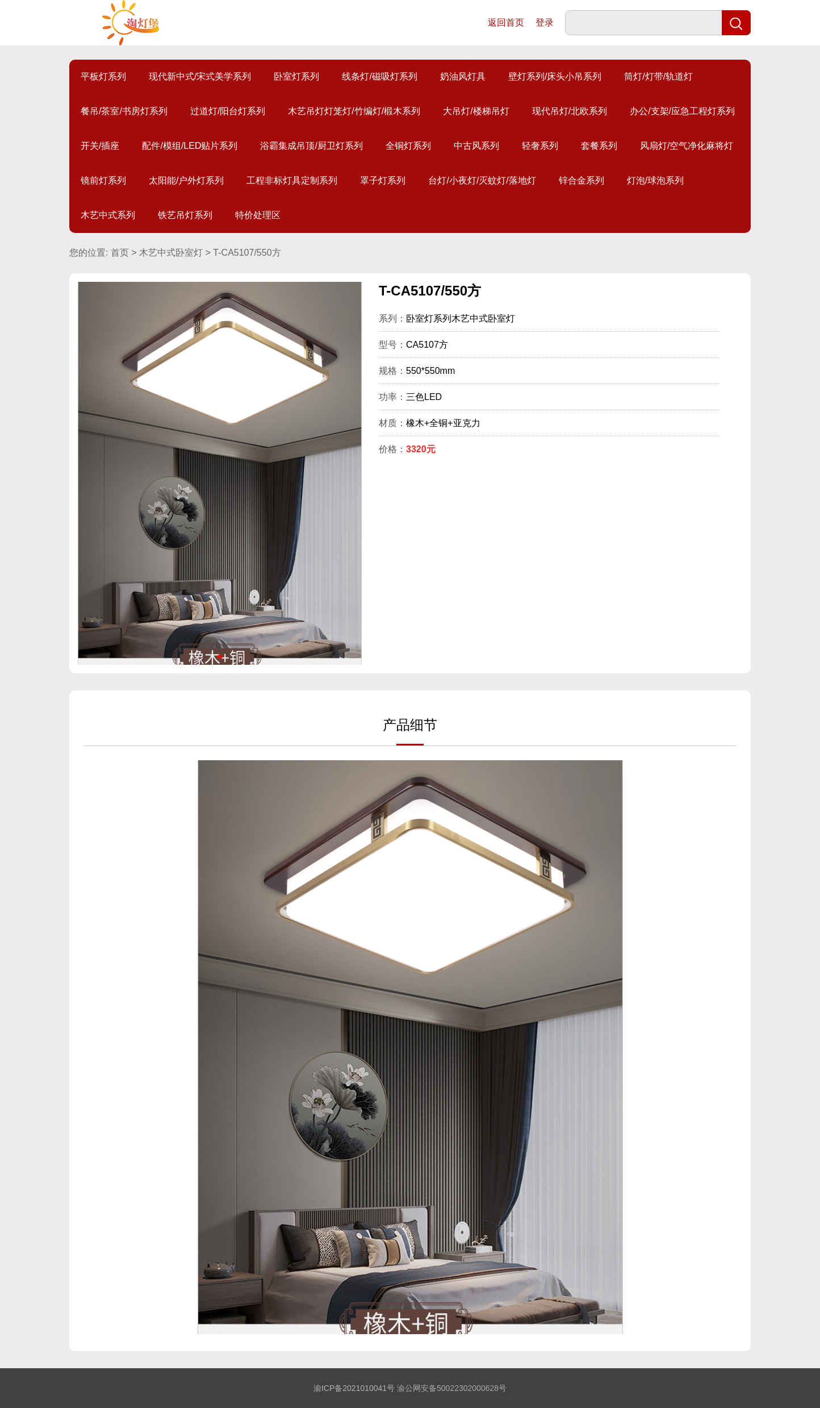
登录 (544, 22)
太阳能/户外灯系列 (186, 180)
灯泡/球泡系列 (655, 180)
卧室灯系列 (296, 76)
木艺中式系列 (108, 215)
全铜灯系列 (408, 146)
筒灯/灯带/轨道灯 (658, 76)
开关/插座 (100, 146)
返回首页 (506, 22)
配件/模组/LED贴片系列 (189, 146)
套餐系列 (599, 146)
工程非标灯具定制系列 (291, 180)
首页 (120, 252)
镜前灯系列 (103, 180)
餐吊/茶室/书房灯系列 (124, 111)
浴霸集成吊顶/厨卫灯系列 (311, 146)
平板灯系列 (103, 76)
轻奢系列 (540, 146)
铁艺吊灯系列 (185, 215)
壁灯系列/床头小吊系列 (554, 76)
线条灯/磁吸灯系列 (379, 76)
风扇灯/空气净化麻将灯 (686, 146)
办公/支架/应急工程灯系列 (682, 111)
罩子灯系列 (382, 180)
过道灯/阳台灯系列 (227, 111)
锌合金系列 (581, 180)
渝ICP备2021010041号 (354, 1388)
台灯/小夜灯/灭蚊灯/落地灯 (481, 180)
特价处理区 (258, 215)
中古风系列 (476, 146)
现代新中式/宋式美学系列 (200, 76)
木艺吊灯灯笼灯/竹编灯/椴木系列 (354, 111)
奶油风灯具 (463, 76)
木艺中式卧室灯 (171, 252)
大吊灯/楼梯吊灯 (476, 111)
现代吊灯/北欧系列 (569, 111)
